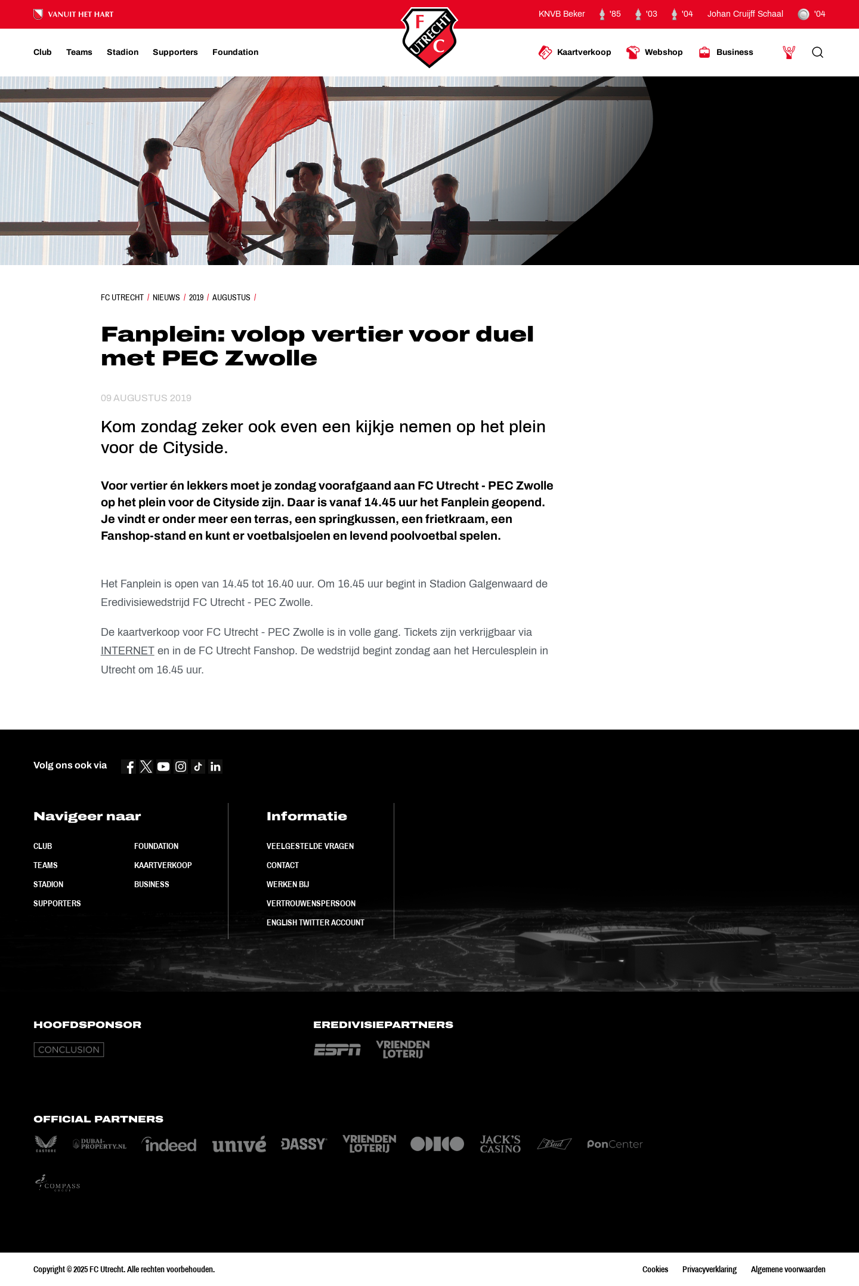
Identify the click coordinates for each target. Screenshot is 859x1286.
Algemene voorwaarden (788, 1269)
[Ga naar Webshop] (654, 52)
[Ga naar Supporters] (175, 52)
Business (151, 884)
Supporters (57, 903)
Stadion (48, 884)
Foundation (156, 846)
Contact (283, 865)
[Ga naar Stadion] (122, 52)
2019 (196, 297)
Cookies (655, 1269)
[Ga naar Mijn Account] (789, 52)
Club (42, 846)
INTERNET (128, 651)
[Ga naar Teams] (79, 52)
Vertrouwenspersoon (311, 903)
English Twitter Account (315, 922)
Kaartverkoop (163, 865)
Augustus (231, 297)
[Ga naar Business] (725, 52)
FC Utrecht (122, 297)
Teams (45, 865)
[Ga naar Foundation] (235, 52)
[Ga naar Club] (42, 52)
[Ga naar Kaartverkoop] (574, 52)
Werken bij (288, 884)
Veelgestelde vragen (310, 846)
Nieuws (166, 297)
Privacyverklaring (709, 1269)
